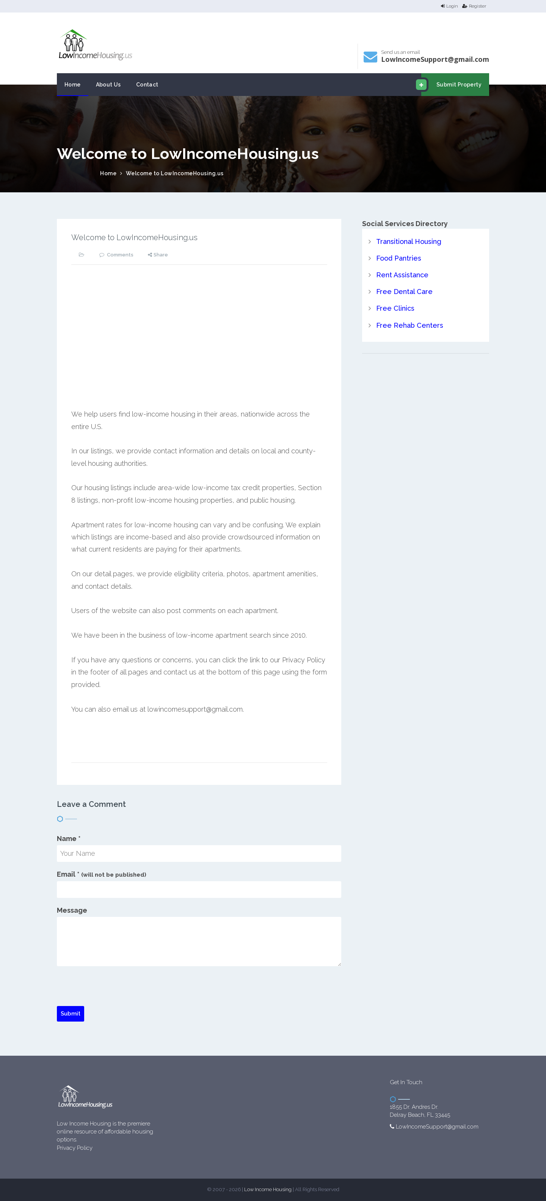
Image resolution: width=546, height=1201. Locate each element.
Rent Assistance (402, 275)
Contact (147, 85)
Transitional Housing (408, 241)
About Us (108, 85)
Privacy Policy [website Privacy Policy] (75, 1147)
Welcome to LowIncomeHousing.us (175, 173)
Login (449, 6)
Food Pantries (398, 258)
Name (69, 839)
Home (72, 85)
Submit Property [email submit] (451, 84)
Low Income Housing (268, 1189)
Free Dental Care (404, 292)
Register (474, 6)
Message (72, 910)
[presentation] (114, 991)
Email (101, 874)
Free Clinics (395, 308)
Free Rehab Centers (409, 325)
